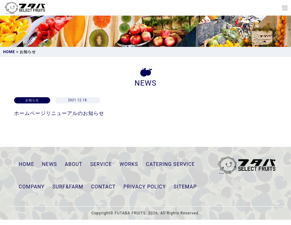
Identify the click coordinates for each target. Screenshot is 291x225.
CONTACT (103, 187)
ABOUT (73, 164)
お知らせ (32, 100)
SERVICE (101, 164)
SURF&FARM (67, 187)
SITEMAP (185, 187)
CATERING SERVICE (170, 164)
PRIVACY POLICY (145, 187)
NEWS (49, 164)
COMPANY (32, 187)
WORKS (128, 164)
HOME (26, 164)
